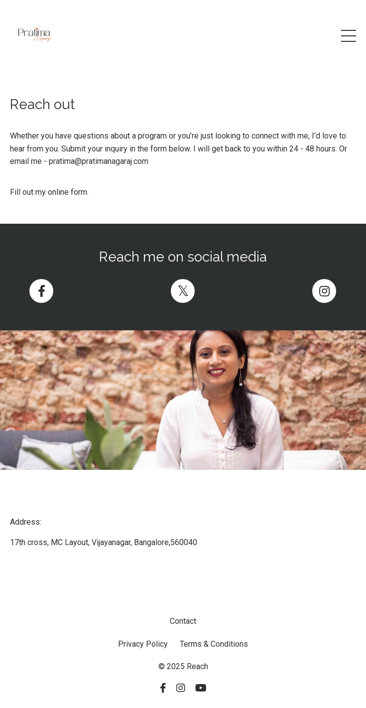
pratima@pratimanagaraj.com (98, 161)
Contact (183, 621)
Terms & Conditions (214, 644)
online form (67, 192)
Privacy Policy (143, 644)
